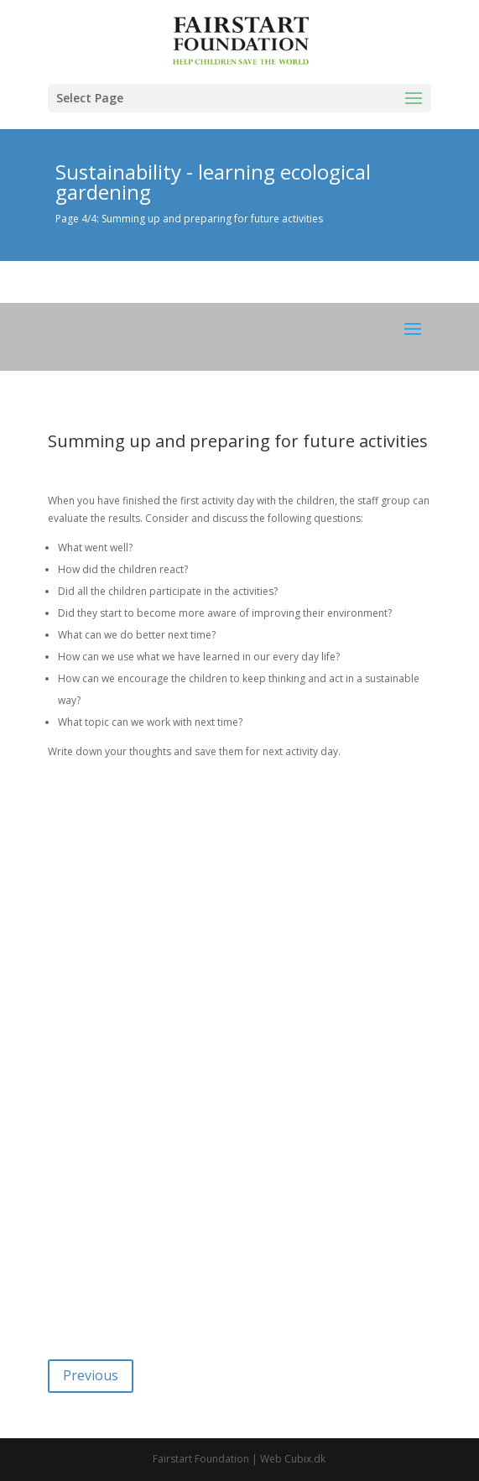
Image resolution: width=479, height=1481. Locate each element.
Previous (90, 1375)
